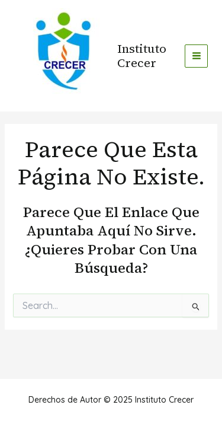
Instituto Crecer (141, 55)
